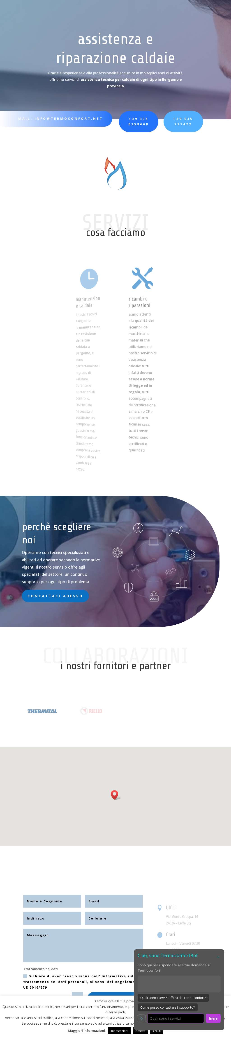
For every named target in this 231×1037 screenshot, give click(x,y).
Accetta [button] (141, 1031)
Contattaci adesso (55, 596)
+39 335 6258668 (129, 121)
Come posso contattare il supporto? (167, 1007)
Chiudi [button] (157, 1030)
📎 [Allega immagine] (141, 1018)
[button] (116, 795)
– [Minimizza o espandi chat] (218, 956)
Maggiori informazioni (86, 1030)
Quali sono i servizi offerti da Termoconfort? (173, 998)
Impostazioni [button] (119, 1031)
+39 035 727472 (170, 121)
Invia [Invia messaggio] (213, 1018)
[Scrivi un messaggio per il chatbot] (175, 1018)
